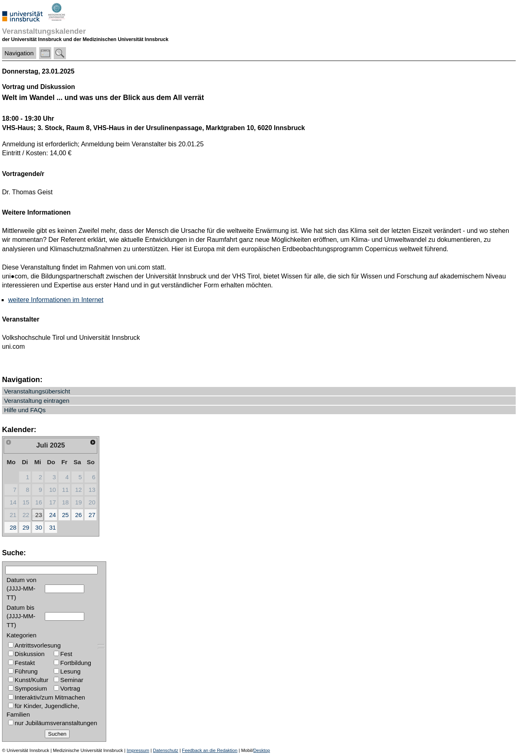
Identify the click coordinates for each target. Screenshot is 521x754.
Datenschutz (165, 750)
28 (13, 527)
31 (52, 527)
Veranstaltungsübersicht (37, 391)
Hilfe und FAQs (25, 409)
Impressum (138, 750)
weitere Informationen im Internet (55, 299)
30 (38, 527)
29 (25, 527)
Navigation (19, 53)
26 (78, 514)
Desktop (261, 750)
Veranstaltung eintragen (36, 400)
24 (52, 514)
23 (38, 514)
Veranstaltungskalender (44, 31)
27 (92, 514)
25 (65, 514)
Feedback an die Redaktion (209, 750)
